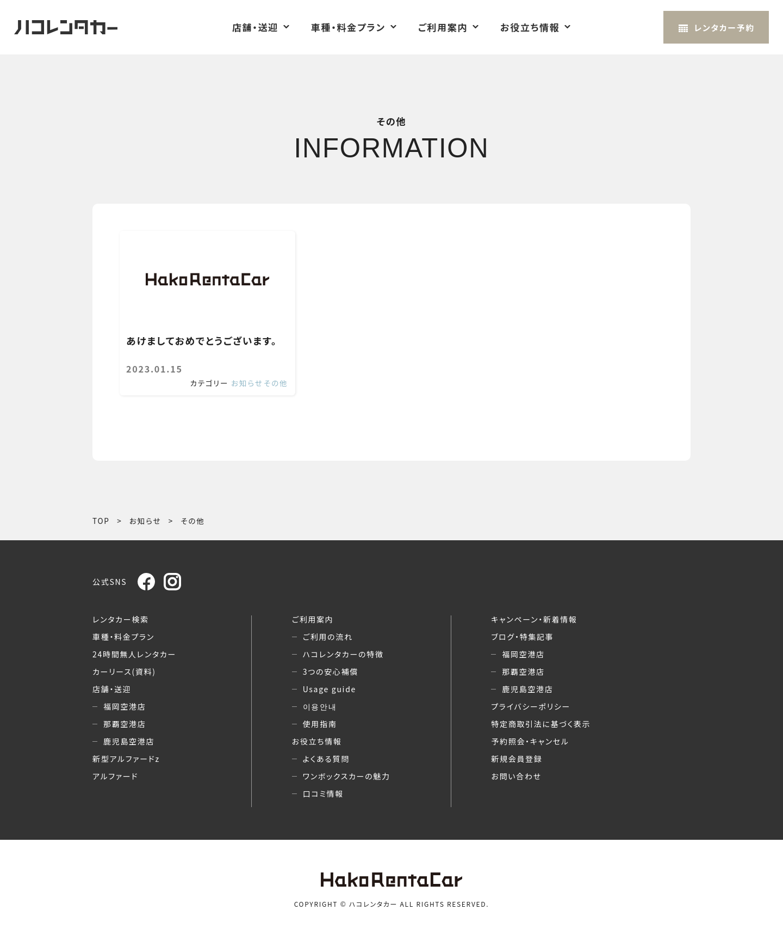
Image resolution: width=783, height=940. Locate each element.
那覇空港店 (124, 724)
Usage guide (329, 689)
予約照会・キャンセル (530, 741)
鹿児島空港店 (128, 741)
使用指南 (320, 724)
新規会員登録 (516, 758)
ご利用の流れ (328, 636)
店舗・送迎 (255, 27)
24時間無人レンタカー (134, 654)
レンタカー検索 (120, 619)
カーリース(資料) (124, 671)
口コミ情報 (323, 793)
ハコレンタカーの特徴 (343, 654)
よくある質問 (326, 758)
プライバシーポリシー (530, 706)
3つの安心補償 (330, 671)
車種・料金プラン (348, 27)
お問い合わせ (516, 776)
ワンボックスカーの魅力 (346, 776)
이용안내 (320, 706)
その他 (276, 382)
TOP (101, 520)
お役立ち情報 (530, 27)
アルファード (115, 776)
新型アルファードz (126, 758)
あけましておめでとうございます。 (201, 340)
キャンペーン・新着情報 (534, 619)
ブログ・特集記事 (522, 636)
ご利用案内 (443, 27)
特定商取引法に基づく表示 (541, 724)
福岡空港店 (124, 706)
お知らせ (247, 382)
